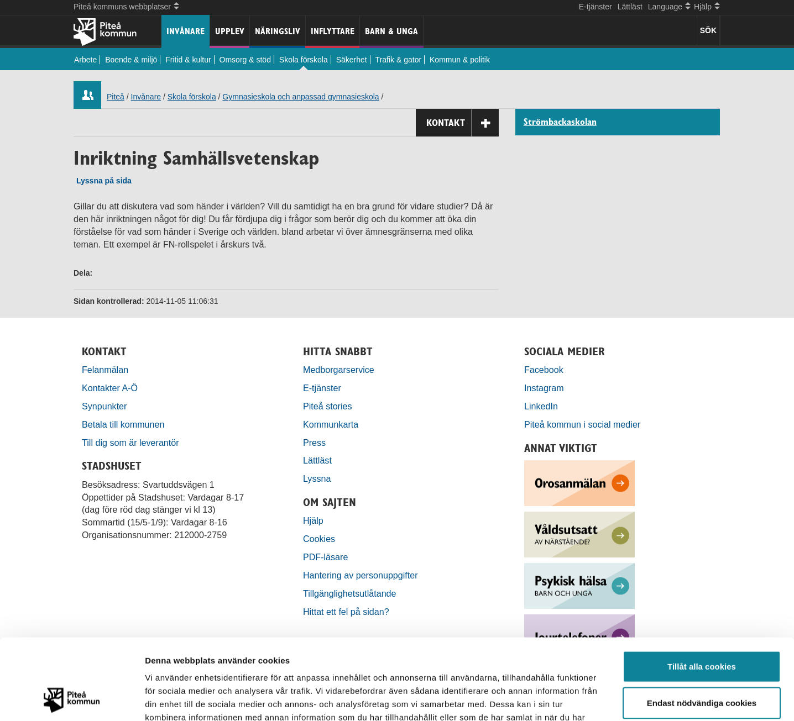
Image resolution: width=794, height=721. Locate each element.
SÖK (708, 30)
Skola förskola (303, 59)
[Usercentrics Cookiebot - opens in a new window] (71, 699)
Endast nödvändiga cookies (701, 626)
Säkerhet (351, 59)
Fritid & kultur (188, 59)
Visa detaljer (600, 699)
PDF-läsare (325, 557)
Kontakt (462, 122)
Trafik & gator (398, 59)
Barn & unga (391, 31)
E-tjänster (595, 6)
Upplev (229, 31)
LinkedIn (541, 406)
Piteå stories (327, 406)
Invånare (185, 31)
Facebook (543, 370)
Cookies (319, 539)
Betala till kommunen (123, 424)
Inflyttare (332, 31)
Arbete (85, 59)
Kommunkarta (330, 424)
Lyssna (317, 478)
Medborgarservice (338, 370)
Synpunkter (104, 406)
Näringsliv (277, 31)
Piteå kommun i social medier (582, 424)
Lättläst (630, 6)
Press (314, 443)
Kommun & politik (460, 59)
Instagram (544, 388)
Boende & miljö (131, 59)
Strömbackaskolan (560, 122)
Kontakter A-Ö (110, 388)
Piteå (115, 96)
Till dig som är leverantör (131, 443)
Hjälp (313, 520)
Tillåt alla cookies (701, 590)
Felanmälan (105, 370)
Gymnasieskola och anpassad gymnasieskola (300, 96)
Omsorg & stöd (245, 59)
